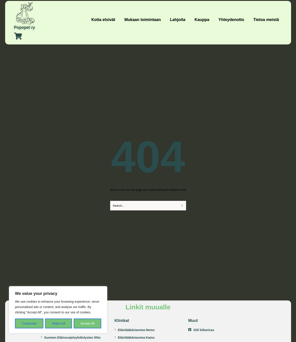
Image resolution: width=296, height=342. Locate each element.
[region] (58, 309)
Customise (29, 323)
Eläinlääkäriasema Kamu (136, 337)
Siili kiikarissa (203, 330)
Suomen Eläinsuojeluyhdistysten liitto (72, 337)
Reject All (58, 323)
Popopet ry (24, 27)
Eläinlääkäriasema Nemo (136, 330)
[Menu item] (103, 19)
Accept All (87, 323)
